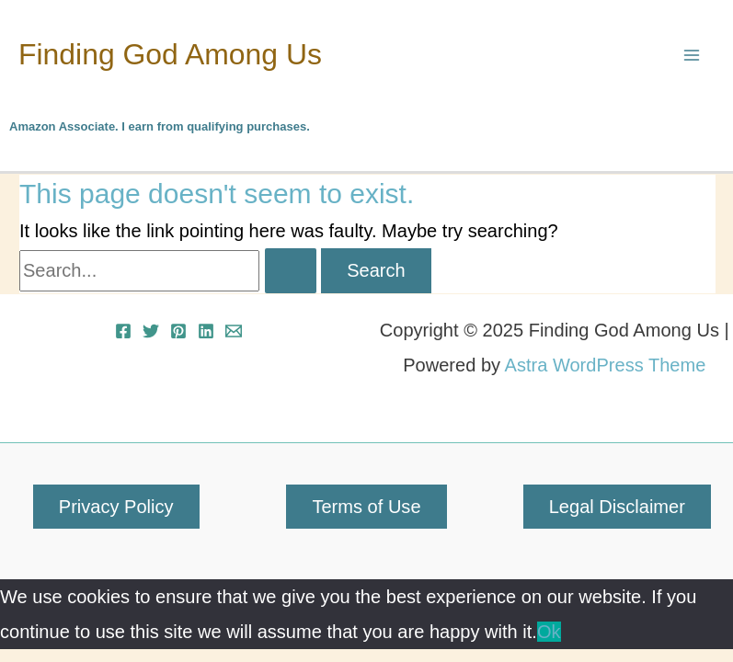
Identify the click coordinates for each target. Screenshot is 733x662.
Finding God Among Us (170, 54)
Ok (549, 632)
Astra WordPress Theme (605, 365)
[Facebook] (123, 331)
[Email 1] (233, 331)
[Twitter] (151, 331)
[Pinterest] (178, 331)
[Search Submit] (290, 270)
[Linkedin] (206, 331)
